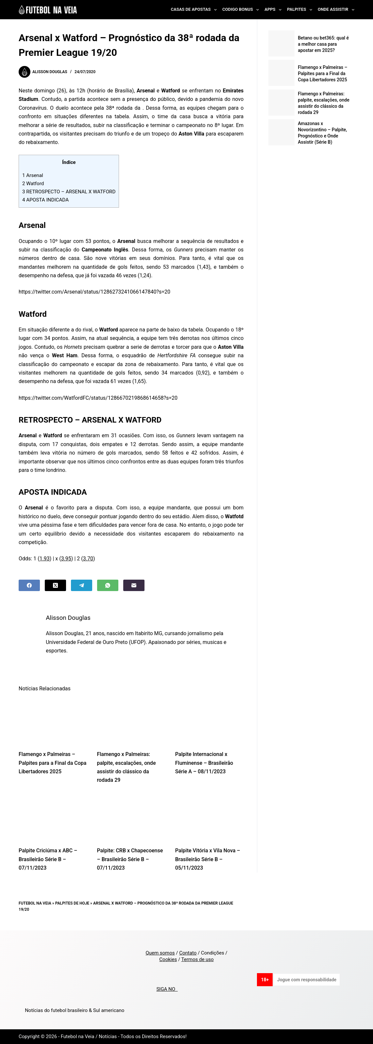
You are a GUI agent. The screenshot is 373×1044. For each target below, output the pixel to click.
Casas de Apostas (195, 10)
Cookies (168, 959)
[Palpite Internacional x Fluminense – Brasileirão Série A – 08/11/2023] (209, 721)
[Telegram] (81, 585)
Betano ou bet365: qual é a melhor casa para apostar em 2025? (323, 44)
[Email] (133, 585)
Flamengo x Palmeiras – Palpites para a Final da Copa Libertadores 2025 (52, 763)
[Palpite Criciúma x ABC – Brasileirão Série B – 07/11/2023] (53, 817)
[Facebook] (29, 585)
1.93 (45, 558)
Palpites (301, 10)
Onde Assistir (336, 10)
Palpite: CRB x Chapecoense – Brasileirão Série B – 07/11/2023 (130, 859)
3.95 (66, 558)
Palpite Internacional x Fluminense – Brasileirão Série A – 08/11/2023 (204, 763)
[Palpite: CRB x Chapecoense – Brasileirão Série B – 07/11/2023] (131, 817)
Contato (187, 953)
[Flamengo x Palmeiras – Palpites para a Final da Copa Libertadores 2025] (53, 721)
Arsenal (32, 175)
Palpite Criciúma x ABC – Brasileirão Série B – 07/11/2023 (48, 859)
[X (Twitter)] (55, 585)
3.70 (88, 558)
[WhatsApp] (107, 585)
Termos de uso (197, 959)
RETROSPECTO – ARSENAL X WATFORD (68, 192)
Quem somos (160, 953)
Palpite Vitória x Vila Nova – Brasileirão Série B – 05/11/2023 (207, 859)
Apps (274, 10)
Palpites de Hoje (72, 903)
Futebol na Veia (35, 903)
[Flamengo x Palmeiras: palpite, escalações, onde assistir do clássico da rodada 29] (131, 721)
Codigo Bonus (242, 10)
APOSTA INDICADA (45, 200)
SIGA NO (167, 989)
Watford (33, 183)
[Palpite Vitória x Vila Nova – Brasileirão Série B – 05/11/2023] (209, 817)
